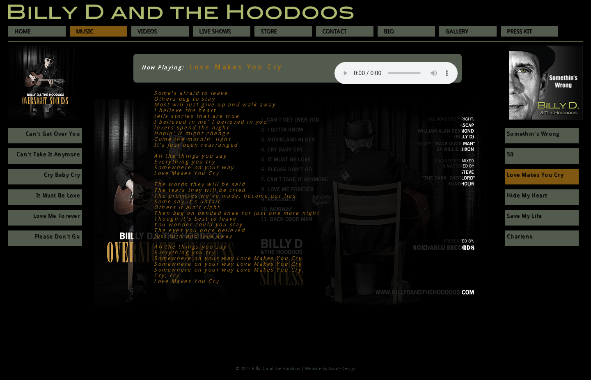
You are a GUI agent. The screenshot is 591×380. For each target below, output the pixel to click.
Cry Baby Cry (62, 175)
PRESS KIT (519, 31)
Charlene (520, 237)
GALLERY (456, 31)
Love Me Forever (56, 216)
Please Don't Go (57, 237)
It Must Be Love (58, 195)
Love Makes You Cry (535, 175)
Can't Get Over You (52, 134)
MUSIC (84, 31)
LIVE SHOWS (215, 31)
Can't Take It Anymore (48, 154)
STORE (269, 31)
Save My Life (524, 216)
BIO (389, 31)
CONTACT (334, 31)
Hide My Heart (527, 195)
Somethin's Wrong (533, 134)
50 (510, 154)
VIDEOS (147, 31)
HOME (22, 31)
